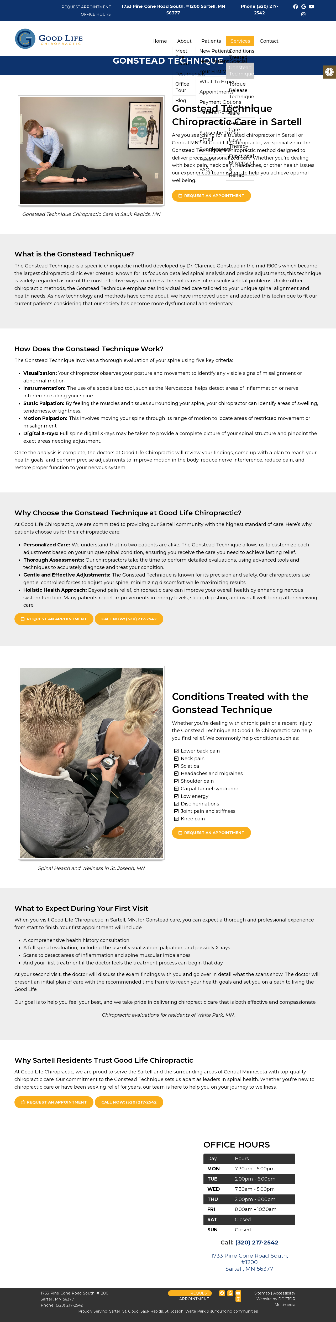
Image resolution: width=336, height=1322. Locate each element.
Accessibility (284, 1293)
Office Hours (96, 14)
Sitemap (262, 1293)
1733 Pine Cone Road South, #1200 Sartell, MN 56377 (249, 1262)
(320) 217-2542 (257, 1242)
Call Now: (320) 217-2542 (129, 618)
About (184, 41)
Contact (269, 41)
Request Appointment (86, 7)
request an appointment (211, 195)
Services (240, 41)
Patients (211, 41)
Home (160, 41)
